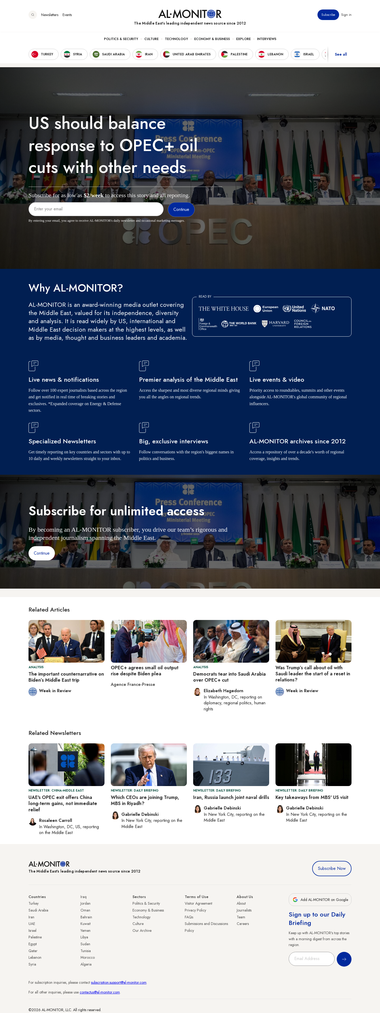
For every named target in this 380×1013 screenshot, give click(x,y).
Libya (84, 937)
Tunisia (85, 950)
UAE (31, 923)
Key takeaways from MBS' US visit (312, 797)
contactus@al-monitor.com (100, 992)
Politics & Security (121, 39)
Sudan (85, 944)
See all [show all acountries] (341, 55)
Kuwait (85, 923)
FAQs (189, 917)
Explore (243, 39)
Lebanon (34, 957)
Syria (32, 964)
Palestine (35, 937)
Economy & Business (212, 39)
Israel (32, 930)
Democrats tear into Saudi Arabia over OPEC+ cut (229, 677)
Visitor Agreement (198, 903)
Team (241, 917)
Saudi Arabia (38, 910)
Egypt (32, 944)
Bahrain (86, 917)
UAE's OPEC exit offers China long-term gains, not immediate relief (62, 803)
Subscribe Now (332, 868)
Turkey (33, 903)
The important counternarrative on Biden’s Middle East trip (66, 677)
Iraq (83, 896)
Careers (243, 923)
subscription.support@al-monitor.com (118, 982)
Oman (85, 910)
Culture (151, 39)
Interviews (266, 39)
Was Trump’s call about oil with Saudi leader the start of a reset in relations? (313, 674)
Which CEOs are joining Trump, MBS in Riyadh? (145, 800)
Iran (31, 917)
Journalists (244, 910)
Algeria (86, 964)
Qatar (32, 950)
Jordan (85, 903)
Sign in (346, 15)
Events (67, 15)
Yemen (85, 930)
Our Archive (141, 930)
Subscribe (328, 15)
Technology (176, 39)
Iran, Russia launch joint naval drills (231, 797)
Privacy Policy (195, 910)
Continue (42, 553)
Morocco (87, 957)
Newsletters (49, 15)
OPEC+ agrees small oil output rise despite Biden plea (144, 670)
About (241, 903)
